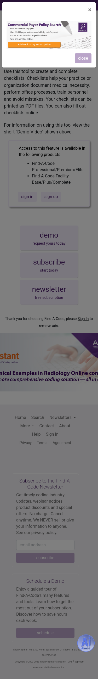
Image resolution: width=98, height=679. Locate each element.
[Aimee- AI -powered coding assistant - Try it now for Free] (86, 643)
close (83, 58)
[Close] (90, 9)
